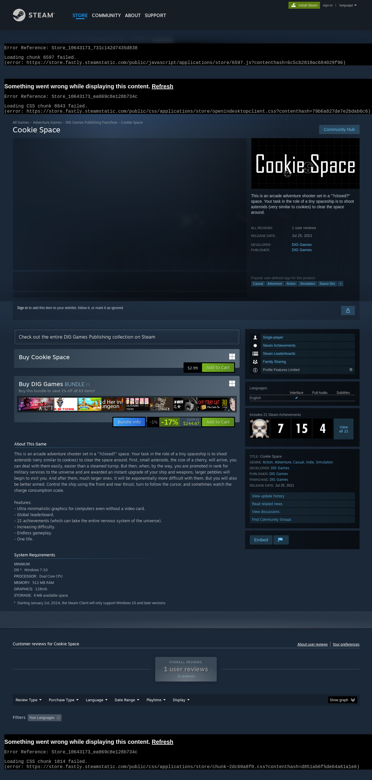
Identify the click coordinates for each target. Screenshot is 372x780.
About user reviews (312, 651)
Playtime (154, 706)
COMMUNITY (106, 15)
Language (94, 706)
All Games (21, 129)
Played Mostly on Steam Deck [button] (186, 725)
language (346, 5)
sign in (327, 5)
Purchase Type (61, 706)
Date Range (125, 706)
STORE (80, 15)
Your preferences (346, 651)
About (133, 15)
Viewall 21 (343, 436)
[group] (186, 725)
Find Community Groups (271, 526)
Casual (258, 290)
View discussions (266, 518)
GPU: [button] (284, 725)
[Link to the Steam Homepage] (38, 19)
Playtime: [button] (145, 725)
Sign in (22, 315)
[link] (174, 429)
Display (179, 706)
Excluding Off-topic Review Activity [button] (100, 725)
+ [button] (340, 290)
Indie (310, 469)
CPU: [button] (264, 725)
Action (291, 290)
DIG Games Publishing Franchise (91, 129)
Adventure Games (47, 129)
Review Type (26, 706)
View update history (268, 503)
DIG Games (302, 251)
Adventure (275, 290)
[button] (218, 374)
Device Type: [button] (309, 725)
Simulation (307, 290)
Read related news (267, 511)
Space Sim (327, 290)
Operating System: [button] (235, 725)
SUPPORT (155, 15)
